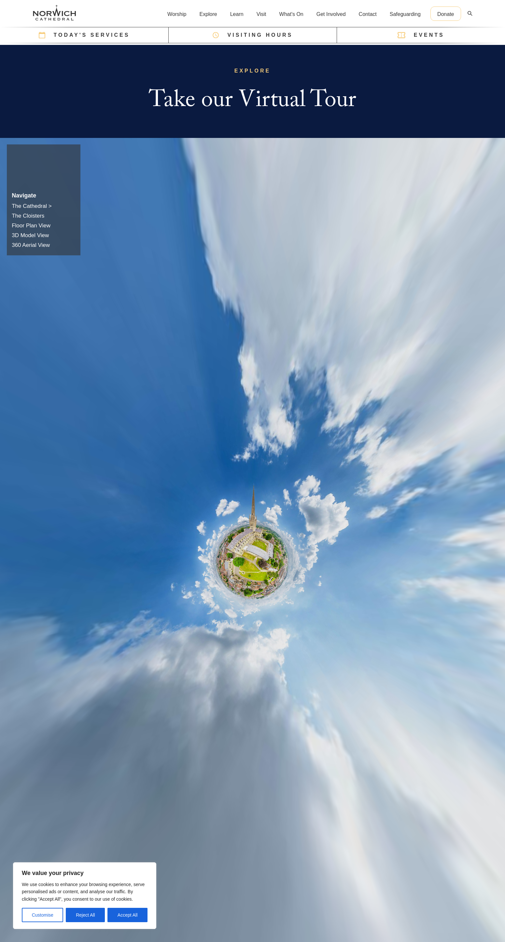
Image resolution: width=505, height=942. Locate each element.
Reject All (85, 915)
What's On (291, 14)
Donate (445, 14)
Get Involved (331, 14)
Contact (368, 14)
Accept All (127, 915)
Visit (261, 14)
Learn (237, 14)
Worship (176, 14)
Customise (42, 915)
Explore (208, 14)
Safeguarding (405, 14)
